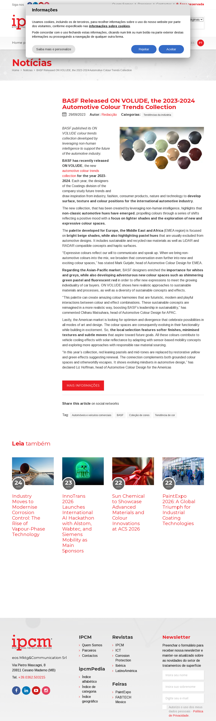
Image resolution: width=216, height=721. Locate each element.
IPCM (119, 645)
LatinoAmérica (126, 671)
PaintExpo (123, 692)
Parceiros (89, 650)
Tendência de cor (165, 415)
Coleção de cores (139, 415)
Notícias (27, 70)
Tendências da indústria (157, 114)
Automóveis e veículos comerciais (91, 415)
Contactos (90, 655)
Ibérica (120, 665)
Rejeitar (144, 49)
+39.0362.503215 (31, 677)
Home (15, 70)
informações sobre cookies (109, 26)
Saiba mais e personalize (53, 49)
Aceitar (171, 49)
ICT (118, 650)
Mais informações (83, 385)
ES (192, 42)
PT (200, 42)
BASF (120, 415)
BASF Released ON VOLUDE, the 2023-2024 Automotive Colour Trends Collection (84, 70)
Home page (22, 43)
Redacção (109, 114)
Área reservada (192, 4)
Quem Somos (92, 645)
